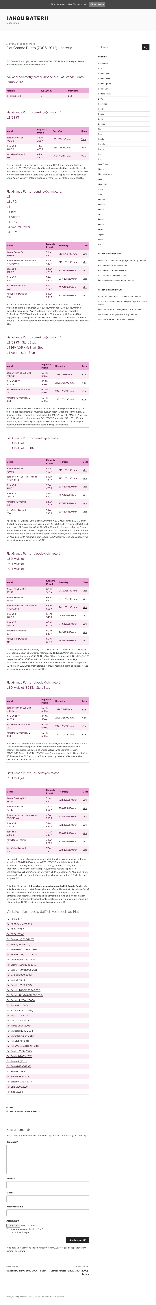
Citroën (101, 114)
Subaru (101, 224)
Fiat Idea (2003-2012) (17, 1015)
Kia (99, 159)
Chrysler (101, 109)
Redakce (30, 44)
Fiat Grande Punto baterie (25, 1111)
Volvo (100, 239)
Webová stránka (14, 1206)
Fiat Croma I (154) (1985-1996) (21, 965)
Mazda (101, 169)
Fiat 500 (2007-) (14, 919)
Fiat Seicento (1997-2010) (19, 1081)
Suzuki (101, 229)
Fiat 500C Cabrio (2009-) (19, 924)
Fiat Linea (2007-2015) (17, 1020)
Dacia (100, 119)
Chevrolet (102, 104)
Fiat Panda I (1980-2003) (19, 1051)
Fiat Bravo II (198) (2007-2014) (21, 954)
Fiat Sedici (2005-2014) (18, 1076)
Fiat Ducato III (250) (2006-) (20, 1000)
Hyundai (101, 144)
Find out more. (80, 4)
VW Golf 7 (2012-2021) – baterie (120, 319)
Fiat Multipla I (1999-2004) (20, 1031)
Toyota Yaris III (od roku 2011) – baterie (124, 296)
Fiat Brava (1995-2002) (18, 944)
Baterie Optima (104, 83)
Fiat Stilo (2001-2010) (17, 1087)
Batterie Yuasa (104, 94)
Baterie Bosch (104, 79)
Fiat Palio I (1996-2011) (17, 1041)
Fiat (12, 1108)
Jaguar (101, 149)
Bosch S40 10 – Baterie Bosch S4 (112, 265)
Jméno (10, 1178)
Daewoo (101, 124)
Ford (100, 134)
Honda (101, 139)
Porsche (101, 204)
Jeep (100, 154)
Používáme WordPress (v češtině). (49, 1296)
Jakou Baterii (27, 18)
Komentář (12, 1142)
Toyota (101, 234)
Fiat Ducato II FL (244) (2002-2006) (24, 995)
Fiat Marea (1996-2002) (18, 1025)
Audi (100, 68)
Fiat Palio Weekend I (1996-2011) (22, 1046)
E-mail (10, 1192)
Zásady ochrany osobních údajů (19, 1296)
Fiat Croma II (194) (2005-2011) (22, 970)
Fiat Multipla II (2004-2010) (20, 1036)
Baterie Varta (103, 89)
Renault (101, 209)
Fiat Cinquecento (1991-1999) (21, 959)
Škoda (101, 219)
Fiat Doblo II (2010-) (16, 980)
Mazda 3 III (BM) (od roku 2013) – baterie (124, 309)
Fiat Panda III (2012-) (16, 1061)
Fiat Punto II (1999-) (16, 1071)
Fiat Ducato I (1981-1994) (19, 985)
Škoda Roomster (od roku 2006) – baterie (116, 280)
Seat (100, 214)
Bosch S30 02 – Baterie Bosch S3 (112, 275)
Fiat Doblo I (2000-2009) (19, 975)
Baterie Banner (104, 74)
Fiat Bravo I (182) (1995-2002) (21, 949)
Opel (100, 194)
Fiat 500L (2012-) (15, 929)
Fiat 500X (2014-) (15, 934)
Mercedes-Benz (105, 174)
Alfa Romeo (103, 63)
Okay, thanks (97, 4)
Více (83, 139)
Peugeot (101, 199)
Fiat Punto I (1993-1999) (18, 1066)
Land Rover (103, 164)
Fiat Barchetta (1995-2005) (20, 939)
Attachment (12, 1221)
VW (99, 245)
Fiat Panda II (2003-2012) (19, 1056)
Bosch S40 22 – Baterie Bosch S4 (112, 270)
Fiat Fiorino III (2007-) (17, 1005)
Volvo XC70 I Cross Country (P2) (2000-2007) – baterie (122, 260)
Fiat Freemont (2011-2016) (19, 1010)
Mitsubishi (102, 184)
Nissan (101, 189)
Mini (100, 179)
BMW (100, 99)
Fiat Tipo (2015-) (14, 1092)
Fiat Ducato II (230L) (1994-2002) (23, 990)
